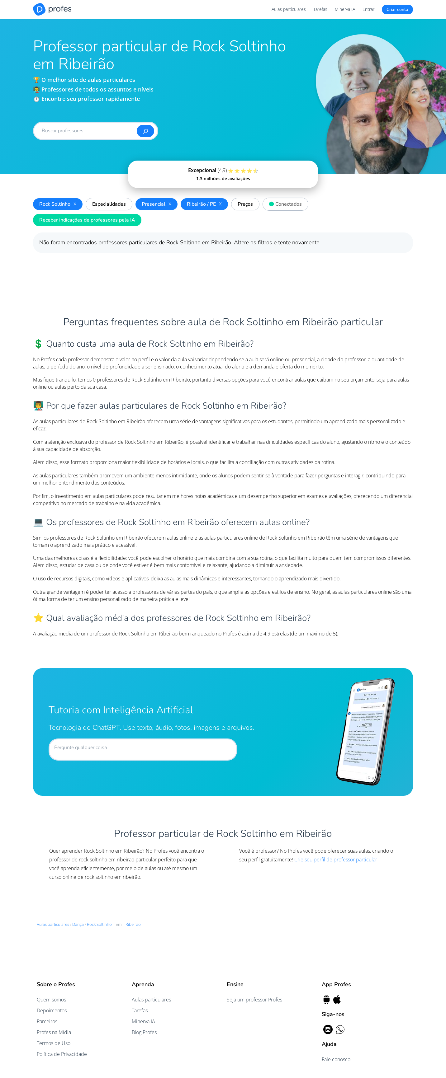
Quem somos (51, 999)
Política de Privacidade (62, 1054)
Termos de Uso (53, 1043)
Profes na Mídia (54, 1032)
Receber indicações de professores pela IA (87, 220)
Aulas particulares (289, 9)
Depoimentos (52, 1010)
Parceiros (47, 1021)
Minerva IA (345, 9)
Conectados (284, 203)
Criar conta (397, 9)
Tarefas (320, 9)
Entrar (368, 9)
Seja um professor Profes (254, 999)
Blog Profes (144, 1032)
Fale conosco (336, 1059)
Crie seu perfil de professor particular (335, 859)
